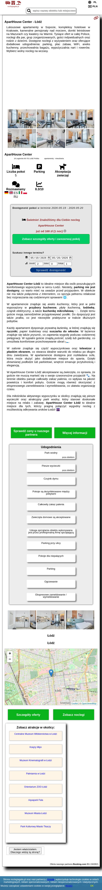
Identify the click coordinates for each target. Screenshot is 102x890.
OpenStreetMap (89, 704)
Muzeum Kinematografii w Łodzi (36, 761)
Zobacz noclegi (74, 715)
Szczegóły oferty (28, 715)
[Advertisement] (51, 81)
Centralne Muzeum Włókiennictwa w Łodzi (35, 734)
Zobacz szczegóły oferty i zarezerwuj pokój (51, 238)
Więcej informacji (74, 433)
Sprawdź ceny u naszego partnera (31, 433)
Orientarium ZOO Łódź (35, 787)
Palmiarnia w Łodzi (35, 774)
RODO (69, 886)
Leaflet (75, 704)
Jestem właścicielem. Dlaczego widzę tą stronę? (25, 851)
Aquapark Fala (35, 800)
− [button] (10, 660)
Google (50, 879)
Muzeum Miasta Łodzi (36, 814)
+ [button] (10, 654)
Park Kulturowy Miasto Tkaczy (36, 827)
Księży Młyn (36, 747)
